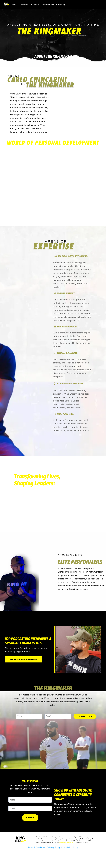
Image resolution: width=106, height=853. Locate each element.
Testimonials (48, 5)
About (13, 5)
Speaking (60, 5)
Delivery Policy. (54, 847)
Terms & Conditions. (37, 847)
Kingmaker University (29, 5)
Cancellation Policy (69, 847)
